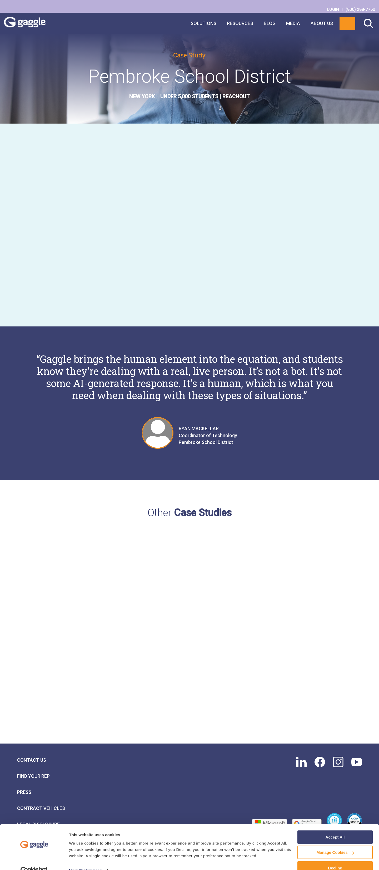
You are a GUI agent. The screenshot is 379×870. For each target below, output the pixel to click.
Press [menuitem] (24, 807)
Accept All (335, 826)
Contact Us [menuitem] (31, 775)
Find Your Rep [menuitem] (33, 791)
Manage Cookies (335, 841)
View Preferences (85, 859)
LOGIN (333, 9)
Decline (335, 857)
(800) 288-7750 (360, 9)
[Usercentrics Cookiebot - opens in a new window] (34, 860)
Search (368, 23)
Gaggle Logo (30, 23)
